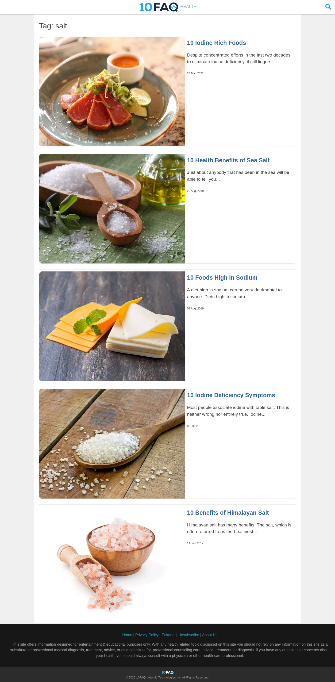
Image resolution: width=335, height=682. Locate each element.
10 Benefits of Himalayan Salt (228, 512)
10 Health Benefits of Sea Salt (228, 160)
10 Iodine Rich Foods (216, 42)
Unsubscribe (188, 635)
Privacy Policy (147, 635)
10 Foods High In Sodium (222, 277)
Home (127, 635)
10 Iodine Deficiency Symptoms (231, 395)
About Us (210, 635)
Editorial (168, 635)
